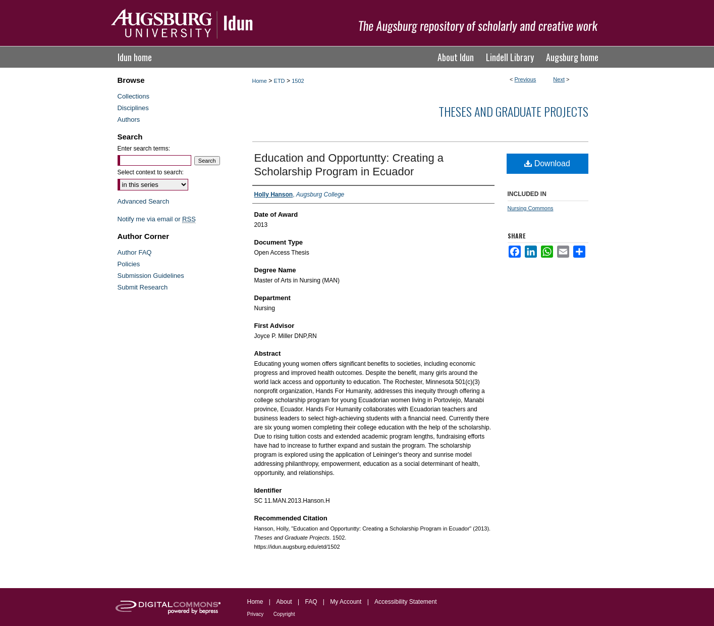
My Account (345, 601)
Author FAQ (135, 252)
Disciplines (133, 108)
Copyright (284, 614)
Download (547, 163)
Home (259, 81)
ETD (279, 81)
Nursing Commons (531, 208)
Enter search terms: (144, 148)
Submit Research (143, 287)
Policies (129, 264)
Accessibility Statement (405, 601)
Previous (525, 79)
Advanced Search (144, 201)
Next (559, 79)
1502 (298, 81)
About (284, 601)
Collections (134, 96)
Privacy (255, 614)
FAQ (311, 601)
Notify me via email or (157, 219)
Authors (129, 119)
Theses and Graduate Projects (513, 111)
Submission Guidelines (151, 275)
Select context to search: (151, 172)
